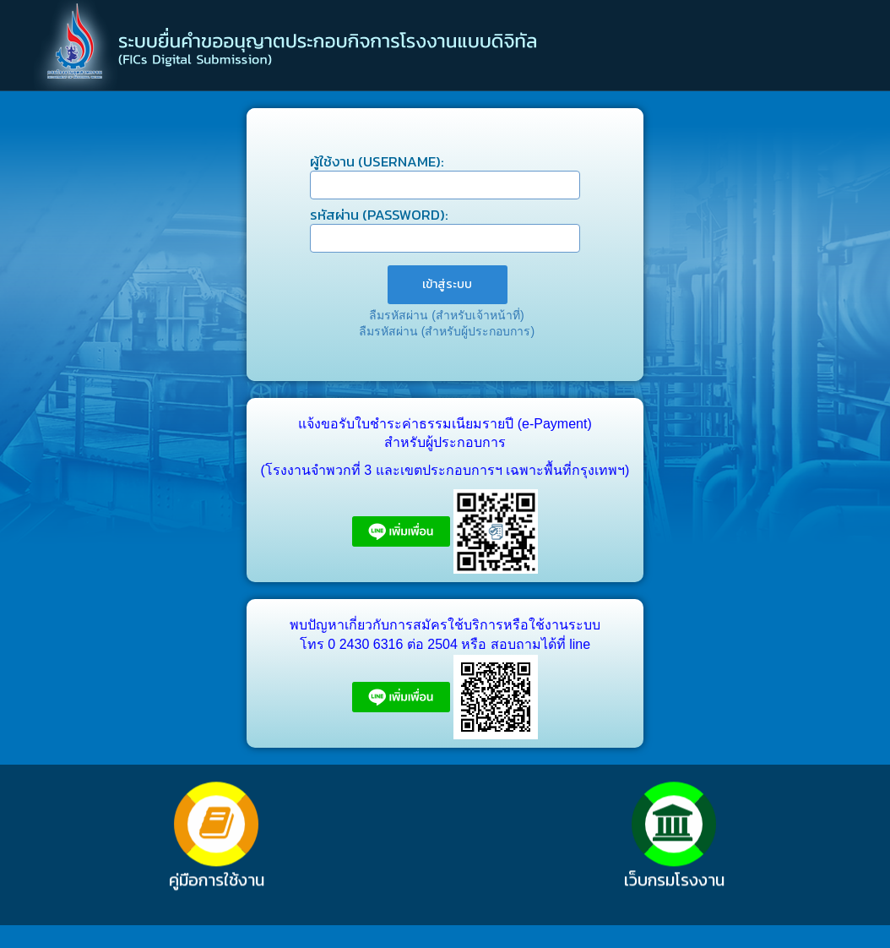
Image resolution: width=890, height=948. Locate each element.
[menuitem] (447, 284)
